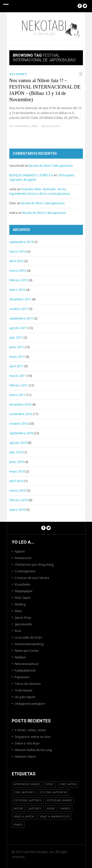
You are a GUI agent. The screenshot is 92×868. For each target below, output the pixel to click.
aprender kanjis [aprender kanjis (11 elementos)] (27, 784)
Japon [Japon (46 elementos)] (18, 808)
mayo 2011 (17, 356)
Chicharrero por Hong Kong (34, 564)
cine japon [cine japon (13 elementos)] (68, 784)
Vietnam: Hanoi (25, 756)
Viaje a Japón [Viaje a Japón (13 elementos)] (24, 816)
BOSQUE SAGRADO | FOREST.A (31, 175)
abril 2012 (16, 261)
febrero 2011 (18, 385)
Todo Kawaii (23, 690)
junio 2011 (16, 347)
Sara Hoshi (53, 126)
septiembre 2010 (21, 433)
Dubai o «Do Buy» (27, 743)
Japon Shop (23, 617)
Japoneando (23, 624)
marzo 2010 (17, 490)
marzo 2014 (17, 251)
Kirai (18, 631)
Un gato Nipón (25, 697)
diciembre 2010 (20, 404)
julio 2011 (16, 337)
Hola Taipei (22, 598)
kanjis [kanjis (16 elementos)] (65, 808)
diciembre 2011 (20, 299)
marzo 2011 (17, 376)
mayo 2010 (17, 471)
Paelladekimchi (25, 670)
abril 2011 (16, 366)
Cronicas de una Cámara (32, 578)
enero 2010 (17, 509)
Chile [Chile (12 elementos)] (49, 784)
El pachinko (22, 584)
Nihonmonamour (27, 664)
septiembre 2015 (21, 242)
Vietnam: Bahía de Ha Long (33, 750)
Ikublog (20, 604)
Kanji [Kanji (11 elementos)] (51, 808)
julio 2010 (16, 452)
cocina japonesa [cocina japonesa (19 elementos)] (53, 792)
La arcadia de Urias (28, 637)
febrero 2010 (18, 500)
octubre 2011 (18, 309)
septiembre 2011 (21, 318)
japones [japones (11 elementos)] (35, 808)
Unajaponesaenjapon (30, 703)
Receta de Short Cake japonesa (51, 165)
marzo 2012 (17, 270)
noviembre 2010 (20, 414)
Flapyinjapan (23, 591)
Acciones (18, 74)
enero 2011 (17, 395)
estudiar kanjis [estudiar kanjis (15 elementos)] (59, 800)
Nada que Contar (27, 650)
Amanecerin (23, 558)
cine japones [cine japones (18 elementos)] (24, 792)
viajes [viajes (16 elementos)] (18, 824)
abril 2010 (16, 481)
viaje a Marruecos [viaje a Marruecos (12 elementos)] (55, 816)
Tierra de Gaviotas (28, 684)
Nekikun (20, 657)
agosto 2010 (18, 443)
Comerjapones (25, 571)
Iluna (18, 611)
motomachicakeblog (29, 644)
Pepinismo (22, 677)
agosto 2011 (18, 328)
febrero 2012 (18, 280)
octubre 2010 (18, 423)
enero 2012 (17, 290)
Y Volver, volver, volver (30, 730)
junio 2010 (16, 462)
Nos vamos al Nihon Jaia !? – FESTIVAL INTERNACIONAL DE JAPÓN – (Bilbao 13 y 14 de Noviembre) (44, 90)
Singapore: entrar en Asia (32, 737)
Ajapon (20, 551)
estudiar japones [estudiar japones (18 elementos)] (28, 800)
